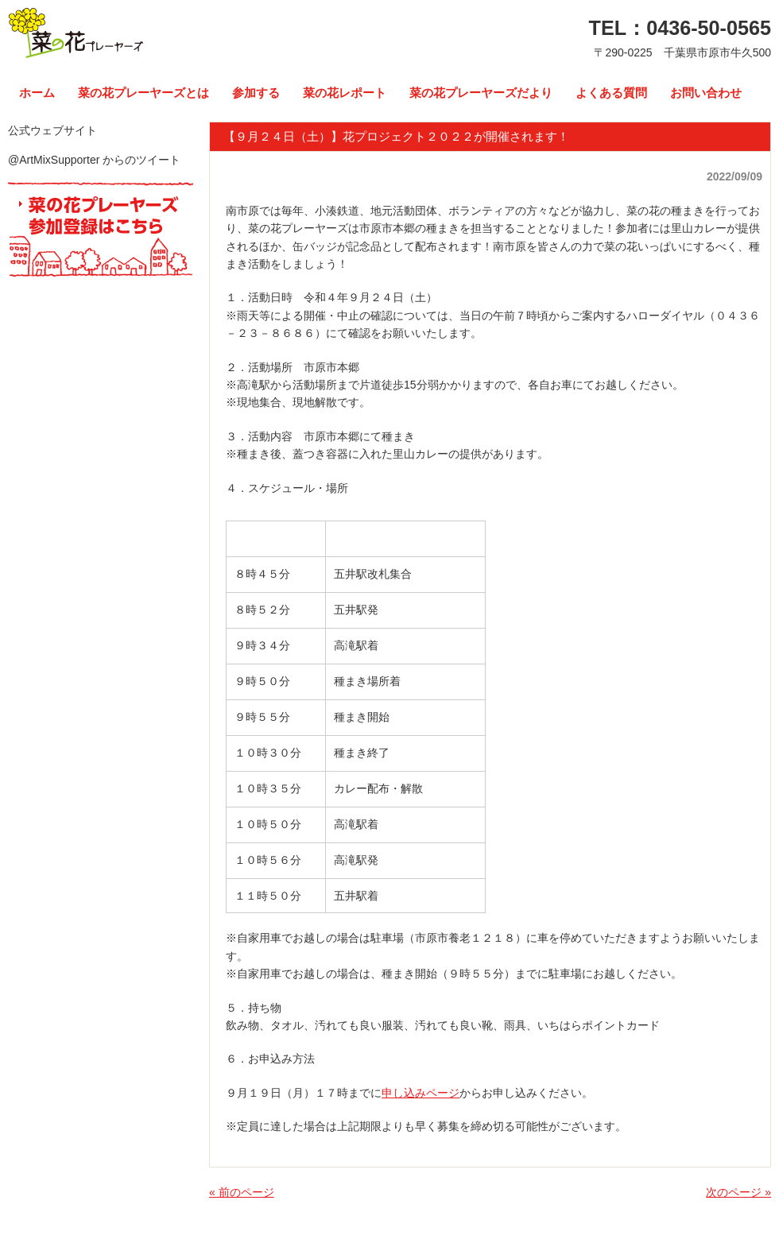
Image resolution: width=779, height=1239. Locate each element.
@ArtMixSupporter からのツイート (94, 159)
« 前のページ (241, 1192)
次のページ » (738, 1192)
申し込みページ (420, 1092)
